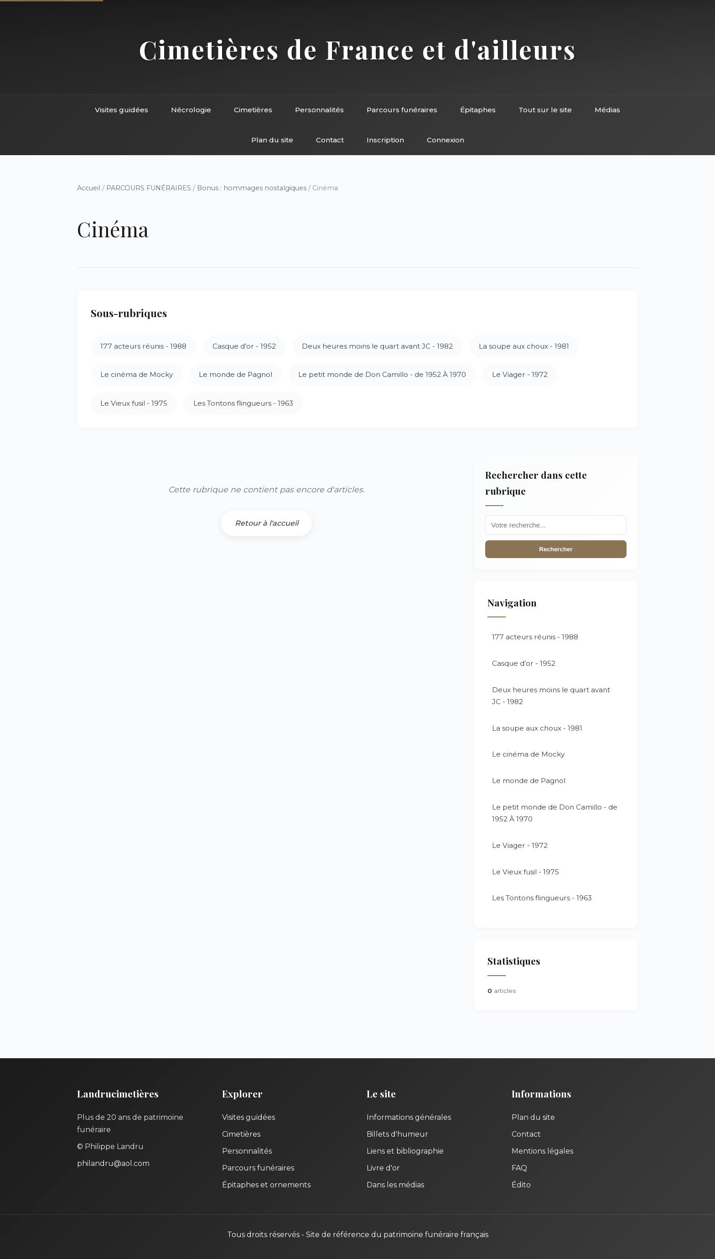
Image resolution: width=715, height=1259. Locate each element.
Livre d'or (383, 1168)
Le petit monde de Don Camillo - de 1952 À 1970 (382, 374)
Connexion (445, 140)
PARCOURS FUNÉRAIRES (149, 188)
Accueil (88, 188)
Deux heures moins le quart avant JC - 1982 (377, 346)
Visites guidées (121, 109)
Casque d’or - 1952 (244, 346)
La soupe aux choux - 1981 (524, 346)
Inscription (385, 140)
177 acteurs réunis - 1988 (143, 346)
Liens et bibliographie (405, 1151)
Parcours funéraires (402, 109)
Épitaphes (478, 109)
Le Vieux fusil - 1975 (133, 403)
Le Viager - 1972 (520, 374)
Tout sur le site (545, 109)
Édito (521, 1185)
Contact (330, 140)
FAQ (519, 1168)
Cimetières (253, 109)
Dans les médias (395, 1185)
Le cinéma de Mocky (136, 374)
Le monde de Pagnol (235, 374)
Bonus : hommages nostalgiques (251, 188)
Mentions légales (542, 1151)
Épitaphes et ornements (266, 1185)
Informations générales (409, 1117)
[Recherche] (556, 525)
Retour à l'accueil (266, 523)
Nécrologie (191, 109)
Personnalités (319, 109)
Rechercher (555, 549)
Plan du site (272, 140)
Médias (607, 109)
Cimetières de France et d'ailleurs (357, 49)
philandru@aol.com (113, 1163)
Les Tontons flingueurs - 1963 (243, 403)
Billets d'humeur (397, 1134)
